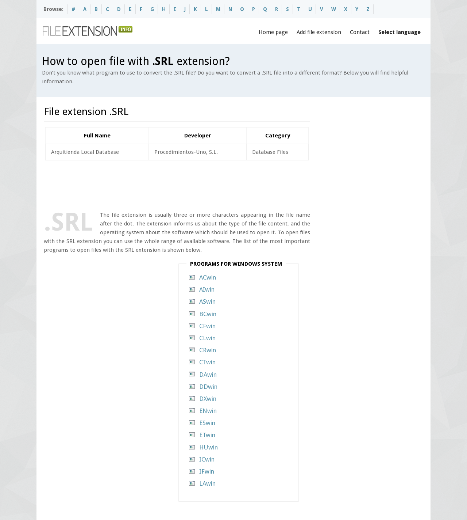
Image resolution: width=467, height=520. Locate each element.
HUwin (208, 447)
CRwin (207, 350)
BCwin (207, 314)
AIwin (207, 289)
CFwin (207, 326)
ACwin (207, 277)
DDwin (208, 386)
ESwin (207, 422)
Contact (360, 32)
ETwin (207, 435)
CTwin (207, 362)
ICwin (207, 459)
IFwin (206, 471)
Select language (399, 32)
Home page (273, 32)
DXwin (207, 398)
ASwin (207, 301)
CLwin (207, 338)
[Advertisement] (176, 184)
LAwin (207, 483)
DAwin (208, 374)
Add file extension (319, 32)
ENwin (208, 410)
